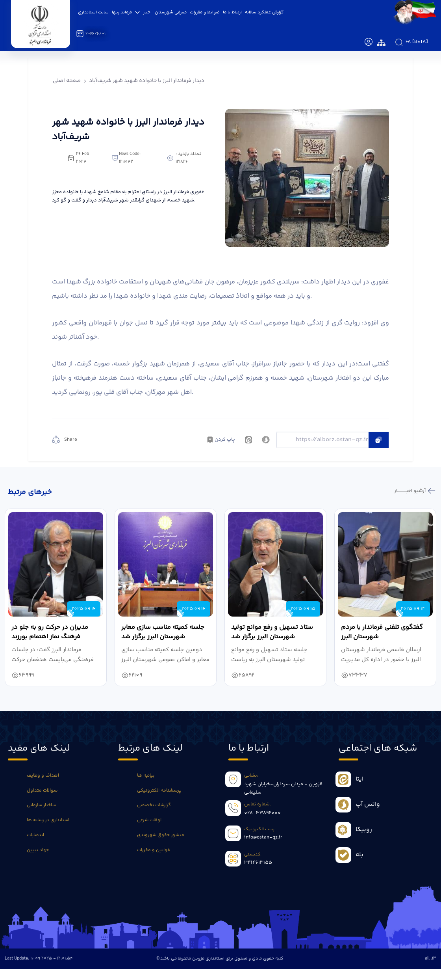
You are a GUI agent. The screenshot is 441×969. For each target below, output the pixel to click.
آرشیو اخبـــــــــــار (410, 491)
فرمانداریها (126, 12)
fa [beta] (417, 42)
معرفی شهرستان (171, 12)
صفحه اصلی (67, 80)
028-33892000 (262, 813)
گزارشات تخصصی (154, 805)
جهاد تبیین (38, 850)
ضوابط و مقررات (205, 12)
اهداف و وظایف (43, 775)
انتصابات (35, 835)
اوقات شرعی (149, 820)
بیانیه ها (145, 775)
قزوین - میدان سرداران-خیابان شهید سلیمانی (283, 788)
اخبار (147, 12)
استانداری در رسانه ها (48, 820)
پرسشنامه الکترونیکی (159, 790)
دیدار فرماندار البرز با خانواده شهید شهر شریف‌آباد (146, 80)
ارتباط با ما (232, 12)
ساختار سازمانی (41, 805)
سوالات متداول (42, 790)
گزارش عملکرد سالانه (264, 12)
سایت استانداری (93, 12)
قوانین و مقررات (153, 850)
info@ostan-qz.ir (263, 837)
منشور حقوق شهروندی (160, 835)
